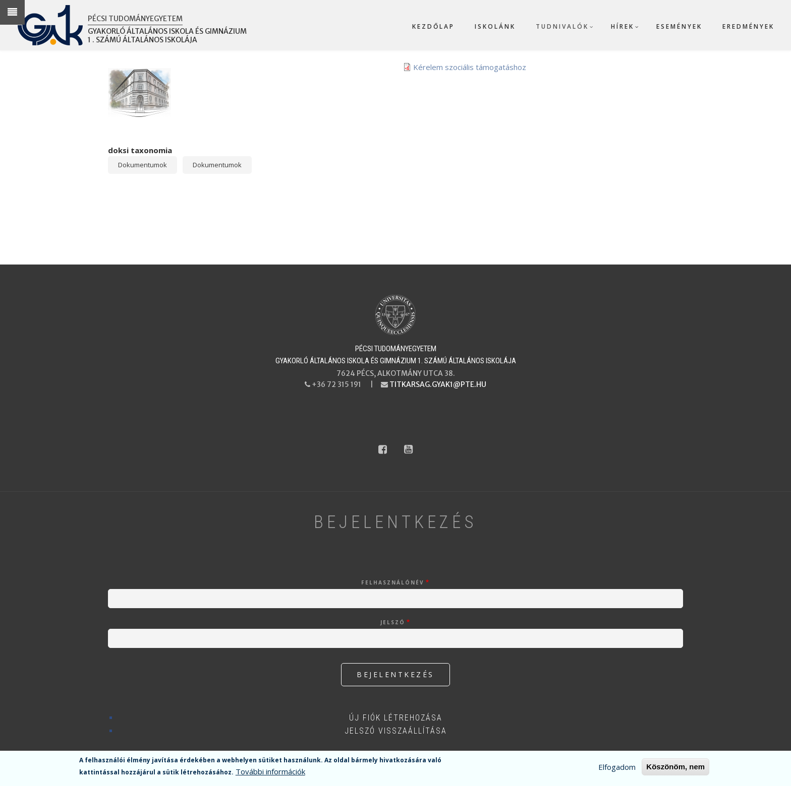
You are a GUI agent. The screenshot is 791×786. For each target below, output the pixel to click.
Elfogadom (617, 767)
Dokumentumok (142, 164)
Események (679, 26)
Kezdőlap (433, 26)
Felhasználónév (392, 582)
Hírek (622, 26)
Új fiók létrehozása (395, 718)
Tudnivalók (562, 26)
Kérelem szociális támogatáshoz (469, 67)
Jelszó (392, 622)
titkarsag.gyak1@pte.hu (437, 384)
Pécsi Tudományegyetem (135, 18)
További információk (270, 772)
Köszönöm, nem (675, 767)
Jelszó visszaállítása (396, 731)
